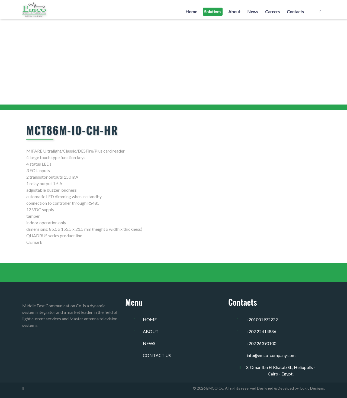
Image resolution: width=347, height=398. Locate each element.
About (234, 11)
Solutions (212, 11)
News (252, 11)
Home (191, 11)
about (151, 331)
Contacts (295, 11)
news (149, 343)
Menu (134, 302)
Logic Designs (311, 388)
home (150, 319)
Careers (272, 11)
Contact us (157, 355)
